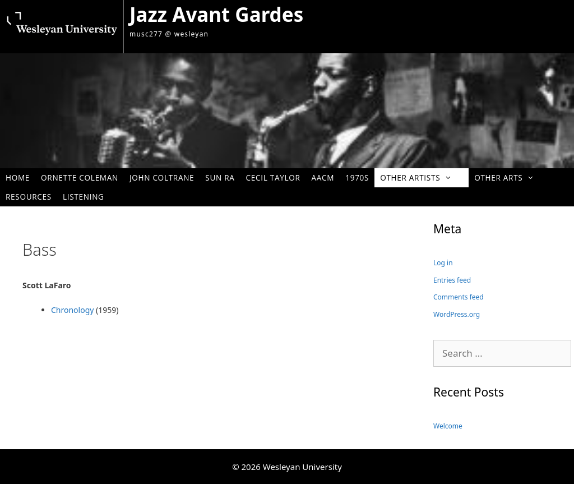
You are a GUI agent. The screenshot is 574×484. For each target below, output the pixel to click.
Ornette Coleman (79, 177)
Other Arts (509, 177)
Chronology (72, 310)
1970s (357, 177)
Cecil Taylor (273, 177)
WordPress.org (456, 314)
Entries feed (452, 280)
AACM (323, 177)
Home (18, 177)
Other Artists (421, 177)
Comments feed (458, 297)
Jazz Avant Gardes (216, 14)
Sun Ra (219, 177)
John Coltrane (161, 177)
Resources (29, 196)
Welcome (447, 426)
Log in (443, 263)
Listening (83, 196)
